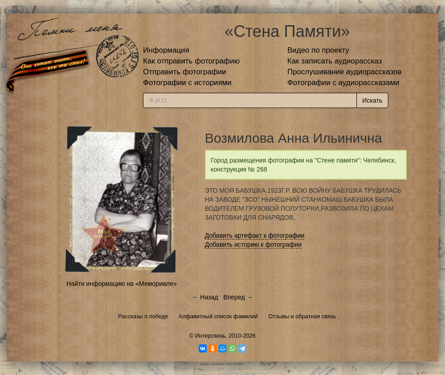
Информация (166, 50)
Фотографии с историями (187, 82)
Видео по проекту (318, 50)
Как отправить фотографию (191, 61)
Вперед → (238, 297)
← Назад (205, 297)
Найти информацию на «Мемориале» (122, 283)
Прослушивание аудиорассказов (344, 72)
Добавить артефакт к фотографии (255, 235)
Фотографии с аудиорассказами (343, 82)
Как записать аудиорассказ (334, 61)
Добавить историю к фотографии (253, 244)
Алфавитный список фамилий (218, 316)
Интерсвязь (210, 336)
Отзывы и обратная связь (302, 316)
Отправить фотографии (184, 72)
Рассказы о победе (143, 316)
